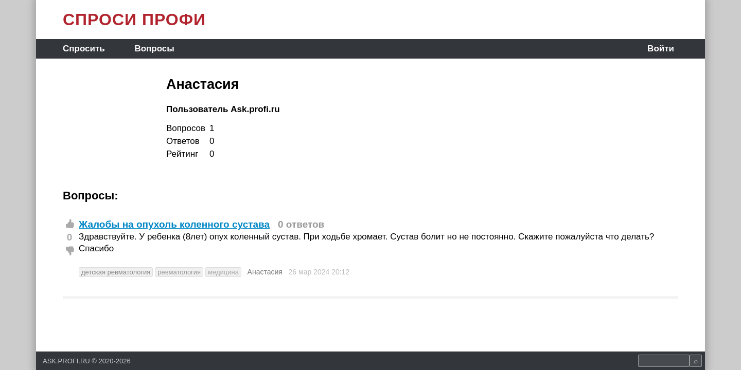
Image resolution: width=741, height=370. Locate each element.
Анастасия (265, 272)
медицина (223, 272)
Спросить (84, 48)
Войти (660, 48)
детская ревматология (115, 272)
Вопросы (154, 48)
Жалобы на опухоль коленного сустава (174, 224)
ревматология (179, 272)
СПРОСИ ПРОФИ (134, 19)
